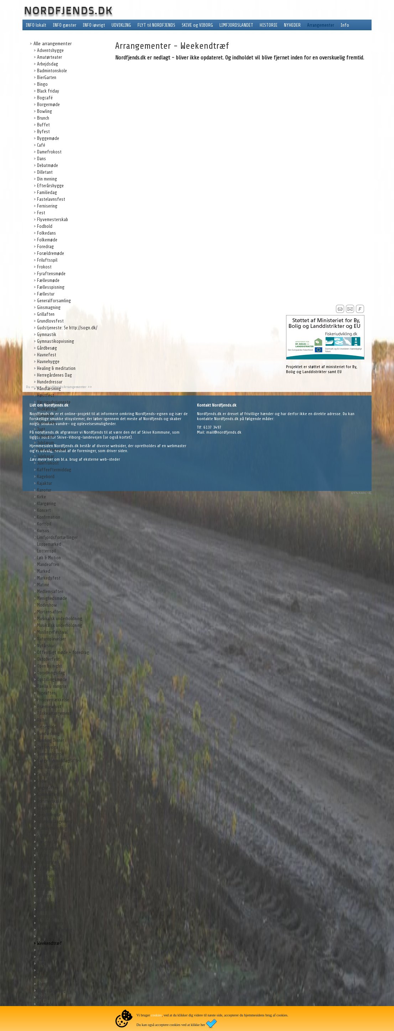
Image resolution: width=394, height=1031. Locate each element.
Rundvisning (48, 733)
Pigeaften (46, 693)
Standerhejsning (52, 828)
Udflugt (44, 882)
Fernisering (47, 206)
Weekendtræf (49, 943)
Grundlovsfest (50, 321)
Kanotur (44, 490)
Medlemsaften (50, 591)
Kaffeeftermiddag (54, 469)
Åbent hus (46, 983)
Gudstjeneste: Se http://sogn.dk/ (67, 327)
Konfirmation (48, 517)
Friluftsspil (47, 260)
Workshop (46, 956)
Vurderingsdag (50, 936)
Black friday (48, 91)
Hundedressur (49, 381)
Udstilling (46, 889)
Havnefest (46, 354)
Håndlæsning (49, 388)
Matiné (43, 584)
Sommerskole (49, 801)
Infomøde (46, 422)
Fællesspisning (50, 287)
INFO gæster (64, 25)
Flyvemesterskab (52, 219)
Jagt (41, 429)
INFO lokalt (36, 25)
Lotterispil (46, 551)
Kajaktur (44, 483)
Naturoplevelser (51, 639)
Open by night (49, 666)
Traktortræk (48, 862)
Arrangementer (320, 25)
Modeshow (47, 605)
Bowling (44, 111)
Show (42, 781)
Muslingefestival (52, 632)
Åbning (43, 997)
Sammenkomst (50, 754)
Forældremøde (50, 253)
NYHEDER (292, 25)
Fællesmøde (48, 280)
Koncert (44, 510)
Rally (41, 720)
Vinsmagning (48, 916)
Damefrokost (49, 152)
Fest (41, 212)
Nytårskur (46, 645)
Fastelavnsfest (51, 199)
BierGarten (46, 77)
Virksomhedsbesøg (54, 929)
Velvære (44, 896)
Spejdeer (45, 808)
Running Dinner (50, 740)
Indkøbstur (47, 409)
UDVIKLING (121, 25)
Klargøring (46, 503)
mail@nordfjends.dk (224, 432)
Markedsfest (49, 578)
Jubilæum (45, 436)
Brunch (43, 118)
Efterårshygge (50, 185)
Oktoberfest (48, 659)
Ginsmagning (49, 307)
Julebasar (45, 456)
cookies (156, 1015)
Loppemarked (49, 544)
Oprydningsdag (51, 672)
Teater (43, 855)
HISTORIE (269, 25)
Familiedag (47, 192)
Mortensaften (49, 611)
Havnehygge (48, 361)
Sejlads (43, 774)
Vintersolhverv (50, 923)
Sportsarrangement (54, 821)
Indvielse (45, 415)
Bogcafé (45, 97)
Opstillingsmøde (52, 679)
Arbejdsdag (47, 64)
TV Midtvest (48, 869)
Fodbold (44, 226)
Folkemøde (47, 239)
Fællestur (46, 294)
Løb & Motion (49, 557)
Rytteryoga (47, 747)
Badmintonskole (52, 70)
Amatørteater (49, 57)
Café (41, 145)
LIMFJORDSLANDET (236, 25)
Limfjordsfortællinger (57, 537)
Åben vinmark (49, 977)
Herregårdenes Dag (54, 375)
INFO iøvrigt (94, 25)
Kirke (41, 496)
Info (345, 25)
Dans (41, 158)
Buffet (43, 124)
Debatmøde (47, 165)
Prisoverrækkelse (53, 699)
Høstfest (45, 395)
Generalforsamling (54, 300)
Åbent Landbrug (51, 990)
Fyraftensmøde (51, 273)
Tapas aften (48, 848)
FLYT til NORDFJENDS (156, 25)
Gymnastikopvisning (55, 341)
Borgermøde (48, 104)
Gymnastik (46, 334)
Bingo (42, 84)
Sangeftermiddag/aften (59, 760)
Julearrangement (52, 449)
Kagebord (46, 476)
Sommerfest (48, 794)
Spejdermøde (49, 814)
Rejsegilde (46, 726)
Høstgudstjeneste (54, 402)
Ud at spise (47, 875)
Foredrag (45, 246)
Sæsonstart (48, 841)
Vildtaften (46, 909)
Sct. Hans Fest (50, 767)
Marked (43, 571)
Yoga (41, 963)
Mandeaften (48, 564)
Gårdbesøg (47, 348)
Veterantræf (48, 902)
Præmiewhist (49, 706)
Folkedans (46, 233)
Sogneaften (48, 787)
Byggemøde (48, 138)
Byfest (43, 131)
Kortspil (44, 524)
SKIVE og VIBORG (197, 25)
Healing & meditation (56, 368)
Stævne (44, 835)
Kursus (43, 530)
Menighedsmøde (52, 598)
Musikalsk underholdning (59, 618)
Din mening (47, 179)
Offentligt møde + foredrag (63, 652)
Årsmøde (45, 1004)
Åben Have (46, 970)
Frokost (44, 266)
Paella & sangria (51, 686)
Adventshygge (50, 50)
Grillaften (46, 314)
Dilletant (45, 172)
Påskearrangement (54, 713)
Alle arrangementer (52, 43)
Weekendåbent (50, 950)
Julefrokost (48, 463)
